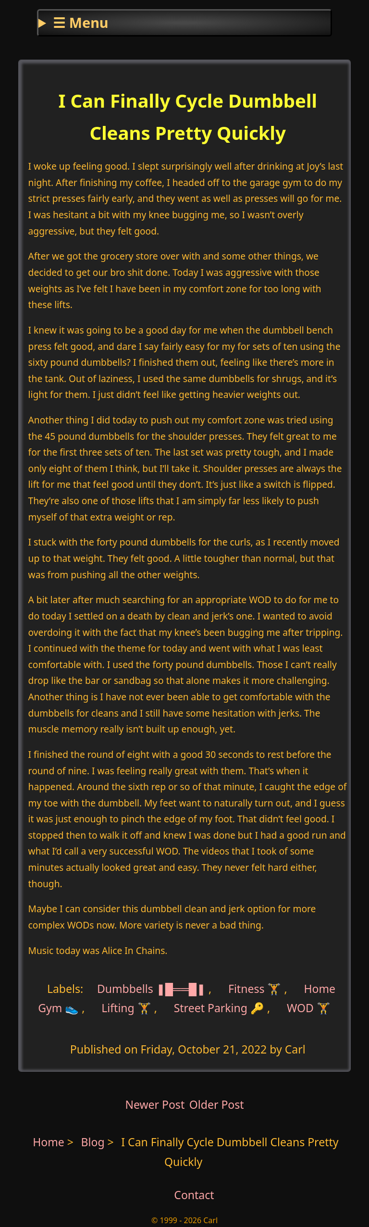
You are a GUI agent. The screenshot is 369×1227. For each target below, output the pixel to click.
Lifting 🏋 (126, 1008)
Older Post (216, 1104)
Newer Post (154, 1104)
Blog (94, 1142)
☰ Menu (80, 22)
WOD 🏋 (309, 1008)
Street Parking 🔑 (219, 1008)
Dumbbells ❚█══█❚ (151, 988)
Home (48, 1142)
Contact (194, 1194)
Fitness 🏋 (255, 988)
